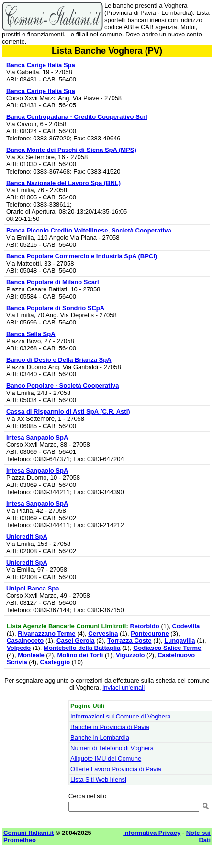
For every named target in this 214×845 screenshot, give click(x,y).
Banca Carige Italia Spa (40, 65)
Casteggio (55, 662)
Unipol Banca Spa (32, 588)
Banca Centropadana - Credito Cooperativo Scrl (76, 116)
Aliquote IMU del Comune (105, 758)
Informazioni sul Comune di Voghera (120, 716)
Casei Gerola (75, 640)
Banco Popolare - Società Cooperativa (62, 385)
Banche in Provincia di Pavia (109, 726)
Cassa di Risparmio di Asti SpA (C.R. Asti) (68, 411)
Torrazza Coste (129, 640)
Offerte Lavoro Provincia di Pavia (115, 769)
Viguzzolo (130, 655)
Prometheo (19, 840)
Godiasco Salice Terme (167, 647)
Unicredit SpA (26, 536)
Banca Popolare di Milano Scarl (52, 282)
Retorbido (144, 626)
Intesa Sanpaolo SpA (37, 437)
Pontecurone (150, 633)
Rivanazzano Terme (46, 633)
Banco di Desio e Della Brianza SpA (59, 359)
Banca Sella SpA (31, 333)
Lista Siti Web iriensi (98, 779)
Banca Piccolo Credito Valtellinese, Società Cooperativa (88, 230)
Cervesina (103, 633)
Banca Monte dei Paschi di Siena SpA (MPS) (71, 149)
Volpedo (19, 647)
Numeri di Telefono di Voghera (112, 748)
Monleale (31, 655)
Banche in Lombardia (99, 737)
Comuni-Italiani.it (28, 832)
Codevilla (186, 626)
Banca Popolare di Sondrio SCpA (55, 308)
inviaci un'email (123, 687)
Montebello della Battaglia (82, 647)
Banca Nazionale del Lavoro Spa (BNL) (63, 182)
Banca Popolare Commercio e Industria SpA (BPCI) (81, 256)
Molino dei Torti (80, 655)
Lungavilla (179, 640)
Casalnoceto (25, 640)
